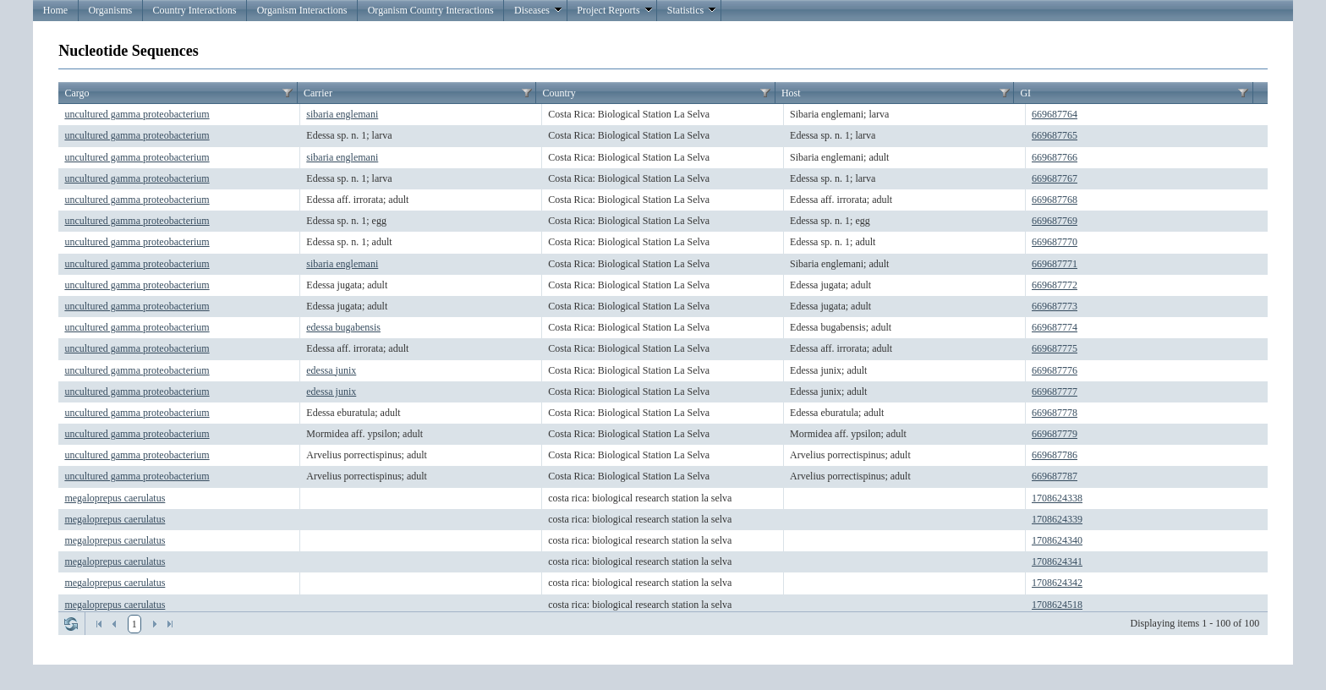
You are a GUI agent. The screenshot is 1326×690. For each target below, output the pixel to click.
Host (791, 93)
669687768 (1054, 199)
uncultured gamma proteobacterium (136, 114)
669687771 (1054, 264)
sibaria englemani (342, 114)
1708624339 (1057, 519)
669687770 (1054, 242)
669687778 (1054, 413)
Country (558, 93)
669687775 (1054, 348)
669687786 (1054, 455)
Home (55, 10)
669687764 (1054, 114)
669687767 (1054, 178)
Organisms (110, 10)
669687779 (1054, 434)
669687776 (1054, 370)
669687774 (1054, 327)
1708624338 (1057, 498)
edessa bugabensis (343, 327)
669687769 (1054, 221)
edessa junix (331, 370)
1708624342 (1057, 583)
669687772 (1054, 285)
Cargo (76, 93)
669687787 (1054, 476)
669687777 (1054, 391)
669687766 (1054, 157)
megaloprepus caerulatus (114, 498)
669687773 (1054, 306)
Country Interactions (194, 10)
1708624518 (1057, 605)
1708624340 (1057, 540)
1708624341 (1057, 561)
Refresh (71, 624)
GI (1025, 93)
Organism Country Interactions (431, 10)
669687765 (1054, 135)
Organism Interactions (302, 10)
